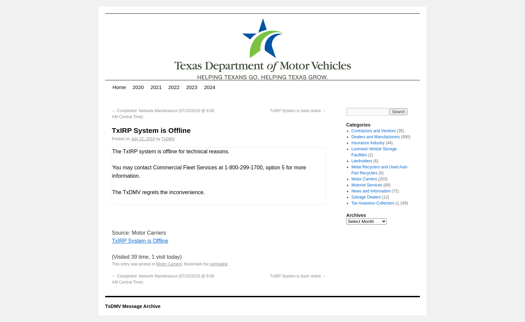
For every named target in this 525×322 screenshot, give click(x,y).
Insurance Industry (368, 143)
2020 (138, 87)
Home (119, 87)
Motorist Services (367, 185)
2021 (155, 87)
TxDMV (168, 139)
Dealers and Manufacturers (376, 137)
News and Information (371, 191)
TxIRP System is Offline (140, 241)
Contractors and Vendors (374, 131)
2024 (209, 87)
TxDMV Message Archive (132, 306)
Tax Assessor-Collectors (373, 203)
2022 (173, 87)
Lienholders (362, 161)
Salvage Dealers (366, 197)
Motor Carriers (169, 264)
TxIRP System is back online (298, 110)
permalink (218, 264)
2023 (191, 87)
